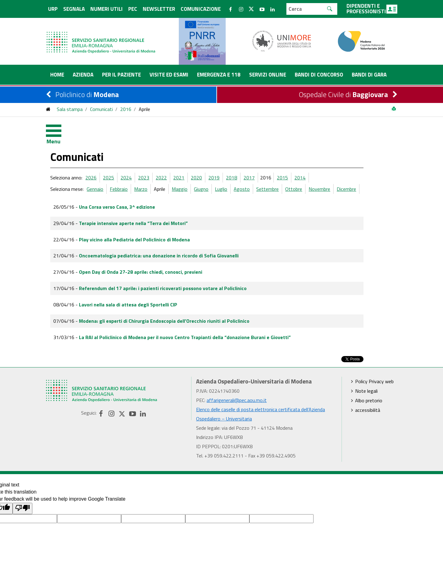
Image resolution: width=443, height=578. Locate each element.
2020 (226, 153)
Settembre (297, 164)
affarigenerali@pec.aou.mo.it (237, 375)
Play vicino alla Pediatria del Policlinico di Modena (164, 215)
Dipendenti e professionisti (372, 8)
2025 (138, 153)
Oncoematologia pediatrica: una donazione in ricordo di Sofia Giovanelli (188, 231)
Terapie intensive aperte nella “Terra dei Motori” (163, 198)
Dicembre (376, 164)
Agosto (271, 164)
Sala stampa (70, 109)
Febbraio (148, 164)
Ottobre (323, 164)
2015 (312, 153)
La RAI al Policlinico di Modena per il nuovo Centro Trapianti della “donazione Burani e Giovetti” (214, 312)
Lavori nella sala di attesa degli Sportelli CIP (158, 280)
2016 (125, 109)
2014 (329, 153)
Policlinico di (87, 94)
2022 (190, 153)
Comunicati (101, 109)
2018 (261, 153)
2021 (208, 153)
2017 (278, 153)
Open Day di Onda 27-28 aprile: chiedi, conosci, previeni (170, 247)
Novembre (349, 164)
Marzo (170, 164)
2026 (120, 153)
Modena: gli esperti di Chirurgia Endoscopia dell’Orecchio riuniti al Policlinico (194, 296)
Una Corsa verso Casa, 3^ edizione (147, 182)
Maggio (209, 164)
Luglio (250, 164)
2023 (173, 153)
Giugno (231, 164)
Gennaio (124, 164)
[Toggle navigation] (58, 132)
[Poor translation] (22, 484)
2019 (243, 153)
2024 (155, 153)
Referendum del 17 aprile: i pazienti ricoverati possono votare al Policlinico (192, 263)
